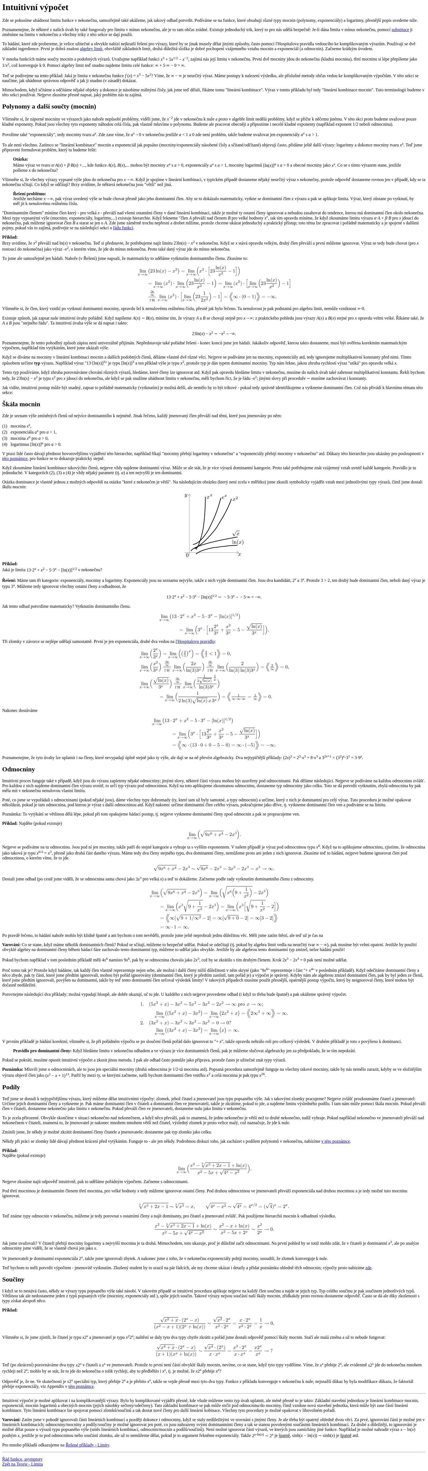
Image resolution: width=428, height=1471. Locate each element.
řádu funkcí (123, 227)
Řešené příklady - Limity (87, 1445)
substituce (400, 29)
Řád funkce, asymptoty (22, 1459)
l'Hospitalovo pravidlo (195, 641)
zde (368, 1267)
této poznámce (15, 458)
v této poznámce (335, 1141)
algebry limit (91, 48)
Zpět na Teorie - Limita (22, 1464)
